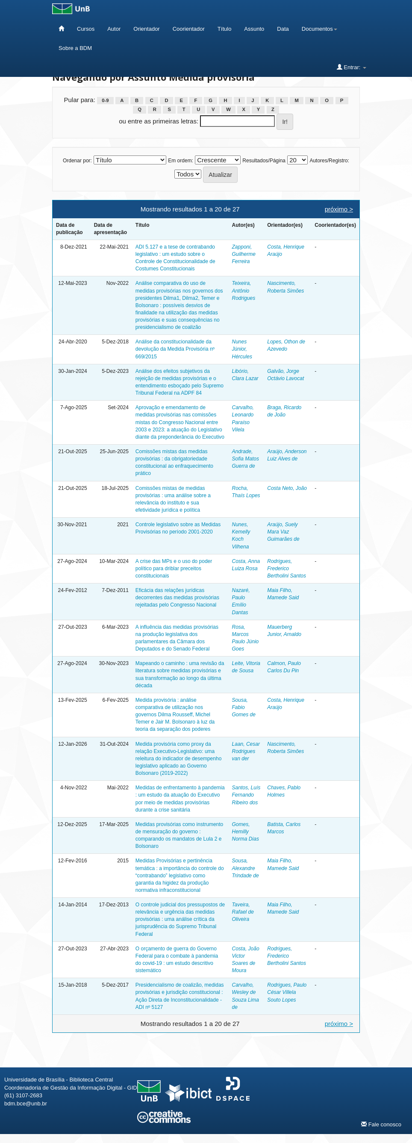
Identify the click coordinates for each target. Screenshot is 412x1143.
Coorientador (189, 29)
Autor (114, 29)
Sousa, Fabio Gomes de (244, 707)
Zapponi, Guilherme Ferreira (244, 254)
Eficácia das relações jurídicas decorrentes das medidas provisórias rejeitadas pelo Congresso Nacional (177, 597)
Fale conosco (381, 1124)
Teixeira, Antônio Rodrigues (244, 290)
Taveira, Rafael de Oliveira (243, 912)
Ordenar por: (77, 161)
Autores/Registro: (329, 161)
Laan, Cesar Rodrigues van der (246, 751)
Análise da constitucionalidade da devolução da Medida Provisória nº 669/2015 (175, 349)
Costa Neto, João (287, 488)
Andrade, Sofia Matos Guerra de (245, 458)
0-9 (105, 100)
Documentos (319, 29)
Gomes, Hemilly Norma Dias (245, 831)
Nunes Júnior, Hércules (242, 349)
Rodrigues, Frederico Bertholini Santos (286, 568)
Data (282, 29)
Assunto (254, 29)
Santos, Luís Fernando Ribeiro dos (246, 795)
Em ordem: (180, 161)
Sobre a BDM (75, 48)
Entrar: (351, 67)
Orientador (146, 29)
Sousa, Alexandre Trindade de (245, 868)
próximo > (339, 209)
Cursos (85, 29)
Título (225, 29)
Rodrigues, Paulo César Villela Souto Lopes (286, 992)
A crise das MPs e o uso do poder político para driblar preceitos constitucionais (173, 568)
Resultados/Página (263, 161)
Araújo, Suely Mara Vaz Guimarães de (283, 532)
